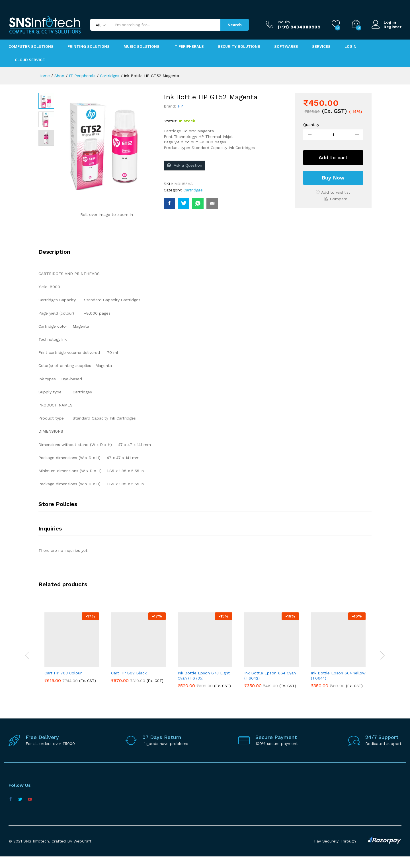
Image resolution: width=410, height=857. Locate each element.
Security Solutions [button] (239, 46)
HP (180, 106)
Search (234, 24)
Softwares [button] (286, 46)
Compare (338, 199)
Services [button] (321, 46)
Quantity (311, 125)
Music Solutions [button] (141, 46)
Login (350, 46)
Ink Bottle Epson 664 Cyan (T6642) (270, 675)
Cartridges (193, 190)
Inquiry (284, 22)
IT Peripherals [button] (188, 46)
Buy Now (333, 178)
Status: (170, 121)
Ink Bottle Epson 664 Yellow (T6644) (338, 675)
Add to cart (333, 157)
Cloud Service (30, 60)
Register (392, 26)
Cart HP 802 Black (129, 673)
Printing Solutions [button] (88, 46)
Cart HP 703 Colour (63, 673)
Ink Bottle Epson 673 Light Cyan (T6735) (204, 675)
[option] (71, 651)
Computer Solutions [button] (31, 46)
